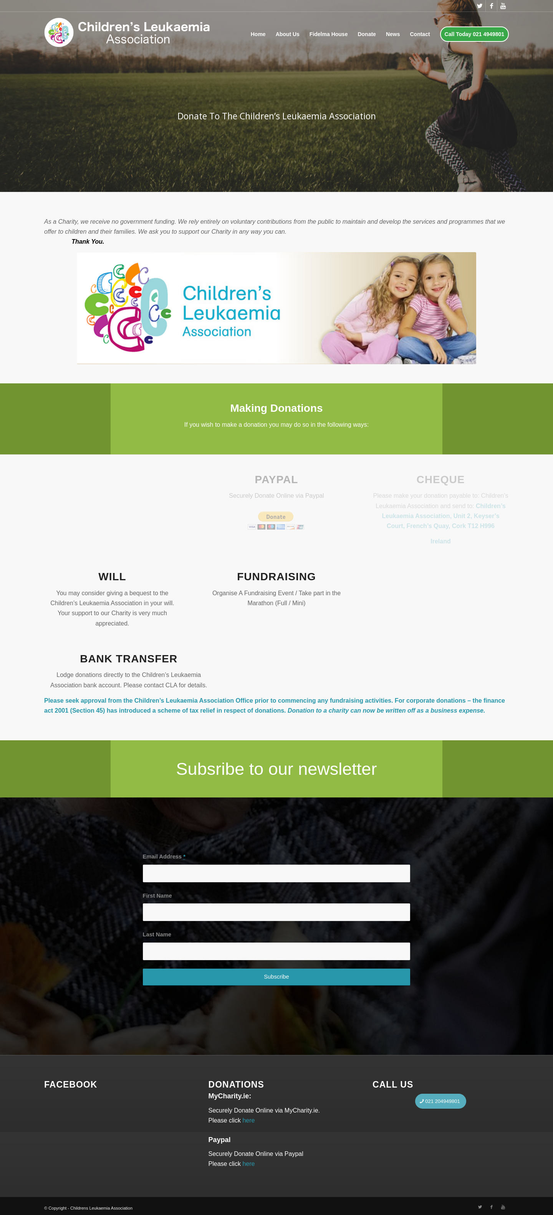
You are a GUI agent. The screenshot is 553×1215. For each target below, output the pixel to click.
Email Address (164, 856)
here (248, 1120)
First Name (157, 896)
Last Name (157, 934)
